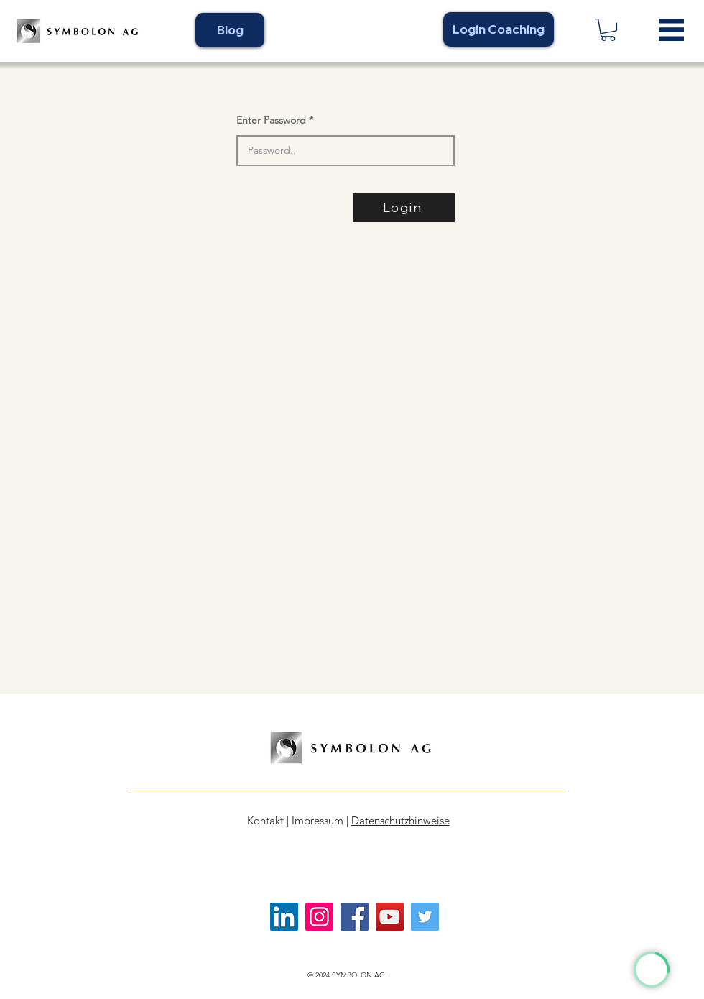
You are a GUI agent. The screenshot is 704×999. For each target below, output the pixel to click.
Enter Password (271, 120)
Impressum (317, 820)
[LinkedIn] (284, 917)
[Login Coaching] (498, 29)
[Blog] (229, 30)
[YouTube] (390, 917)
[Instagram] (319, 917)
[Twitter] (425, 917)
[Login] (404, 207)
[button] (671, 30)
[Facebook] (355, 917)
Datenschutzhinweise (400, 820)
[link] (608, 30)
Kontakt (265, 820)
